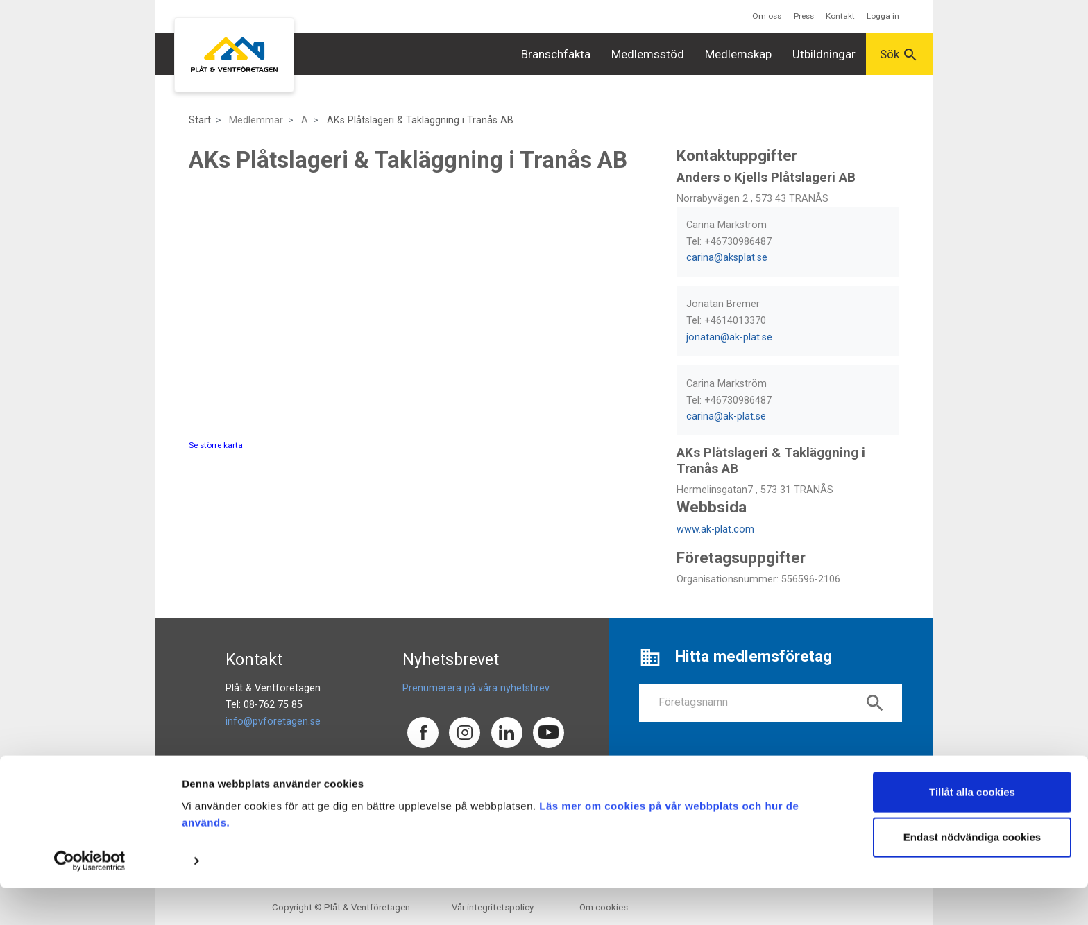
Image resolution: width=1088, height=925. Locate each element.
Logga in (883, 16)
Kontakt (840, 16)
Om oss (766, 16)
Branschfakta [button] (555, 54)
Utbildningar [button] (824, 54)
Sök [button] (899, 54)
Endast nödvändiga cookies (972, 874)
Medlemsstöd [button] (647, 54)
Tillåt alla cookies (972, 829)
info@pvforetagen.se (273, 721)
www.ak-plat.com (715, 529)
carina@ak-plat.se (726, 416)
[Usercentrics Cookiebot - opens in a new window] (90, 898)
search (875, 703)
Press (804, 16)
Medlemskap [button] (738, 54)
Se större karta (216, 445)
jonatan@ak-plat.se (729, 337)
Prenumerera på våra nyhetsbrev (476, 688)
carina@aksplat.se (726, 257)
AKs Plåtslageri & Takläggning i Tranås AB (420, 120)
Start (200, 120)
